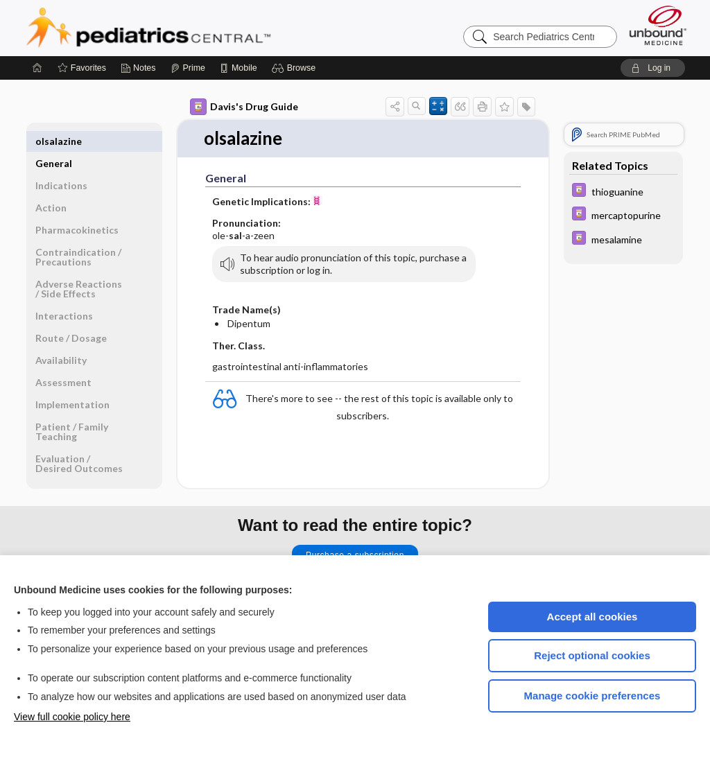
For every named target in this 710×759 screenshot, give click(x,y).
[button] (296, 68)
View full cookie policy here (72, 716)
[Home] (37, 68)
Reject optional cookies (592, 655)
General (53, 141)
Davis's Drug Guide (244, 106)
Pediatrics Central (198, 28)
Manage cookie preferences (592, 695)
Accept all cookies (592, 616)
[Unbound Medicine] (658, 25)
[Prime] (188, 68)
